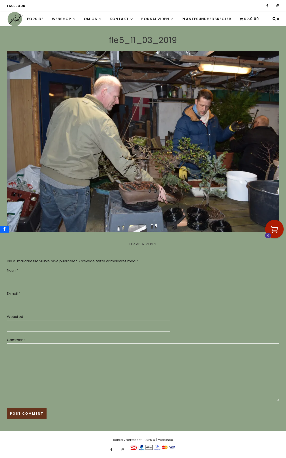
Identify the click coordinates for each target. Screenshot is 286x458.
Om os (90, 18)
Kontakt (119, 18)
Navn (12, 270)
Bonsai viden (155, 18)
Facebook (16, 6)
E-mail (13, 293)
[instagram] (278, 6)
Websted (15, 316)
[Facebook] (4, 229)
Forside (35, 18)
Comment (16, 339)
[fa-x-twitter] (272, 6)
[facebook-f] (267, 6)
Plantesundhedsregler (206, 18)
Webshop (61, 18)
